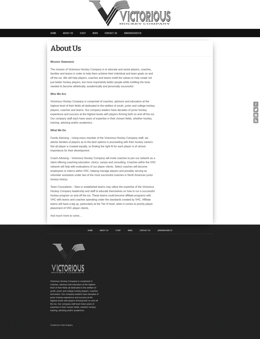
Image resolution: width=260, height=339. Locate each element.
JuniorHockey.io (132, 33)
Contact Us (111, 33)
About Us (68, 33)
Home (53, 33)
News (95, 33)
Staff (83, 33)
